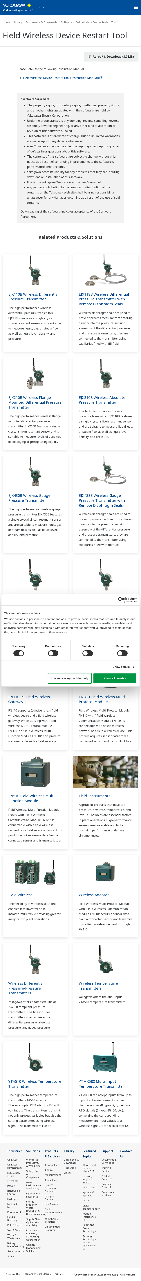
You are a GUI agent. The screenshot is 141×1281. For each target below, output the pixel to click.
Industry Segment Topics (88, 1179)
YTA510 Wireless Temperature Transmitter (34, 1084)
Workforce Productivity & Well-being (33, 1163)
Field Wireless (20, 894)
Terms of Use (13, 1274)
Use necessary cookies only (69, 678)
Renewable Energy (13, 1192)
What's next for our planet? (89, 1168)
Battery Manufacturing (15, 1244)
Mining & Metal (12, 1205)
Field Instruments (94, 795)
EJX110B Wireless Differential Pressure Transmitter (33, 297)
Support (107, 1151)
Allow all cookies (115, 678)
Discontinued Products (52, 1228)
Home (6, 22)
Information (51, 1165)
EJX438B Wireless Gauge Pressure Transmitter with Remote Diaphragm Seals (102, 500)
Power (11, 1185)
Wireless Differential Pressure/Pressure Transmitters (26, 988)
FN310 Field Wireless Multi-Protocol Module (102, 699)
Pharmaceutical (16, 1212)
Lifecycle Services (50, 1197)
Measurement (53, 1174)
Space (10, 1256)
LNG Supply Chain (13, 1174)
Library (18, 22)
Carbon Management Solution (33, 1248)
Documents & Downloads (41, 22)
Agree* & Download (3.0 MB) (111, 57)
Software (66, 22)
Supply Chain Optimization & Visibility (33, 1222)
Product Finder (106, 1177)
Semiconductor (15, 1251)
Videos (68, 1172)
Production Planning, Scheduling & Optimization (33, 1235)
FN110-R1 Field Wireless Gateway (29, 699)
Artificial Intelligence (89, 1215)
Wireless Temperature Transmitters (98, 986)
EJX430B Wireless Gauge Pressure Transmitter (29, 498)
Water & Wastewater (14, 1236)
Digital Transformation (91, 1207)
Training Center (106, 1169)
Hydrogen (13, 1199)
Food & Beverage (12, 1218)
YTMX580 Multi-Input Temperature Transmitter (101, 1084)
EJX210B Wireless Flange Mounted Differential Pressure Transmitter (35, 402)
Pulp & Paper (14, 1225)
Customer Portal (107, 1185)
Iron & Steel (14, 1230)
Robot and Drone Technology (89, 1228)
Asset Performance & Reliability (33, 1185)
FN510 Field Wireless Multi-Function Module (32, 798)
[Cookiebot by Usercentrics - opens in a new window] (121, 600)
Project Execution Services (50, 1188)
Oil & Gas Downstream (14, 1166)
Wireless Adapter (94, 894)
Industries (14, 1151)
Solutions (33, 1151)
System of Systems (88, 1194)
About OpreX (90, 1187)
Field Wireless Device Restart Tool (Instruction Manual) (62, 78)
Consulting (51, 1180)
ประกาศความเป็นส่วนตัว (38, 1274)
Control (49, 1170)
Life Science (51, 1204)
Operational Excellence (33, 1195)
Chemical (12, 1181)
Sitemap (59, 1274)
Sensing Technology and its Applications (89, 1241)
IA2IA (86, 1200)
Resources (70, 1167)
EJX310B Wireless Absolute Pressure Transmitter (102, 400)
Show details (121, 666)
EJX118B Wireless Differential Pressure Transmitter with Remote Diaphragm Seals (104, 299)
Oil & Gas (12, 1159)
